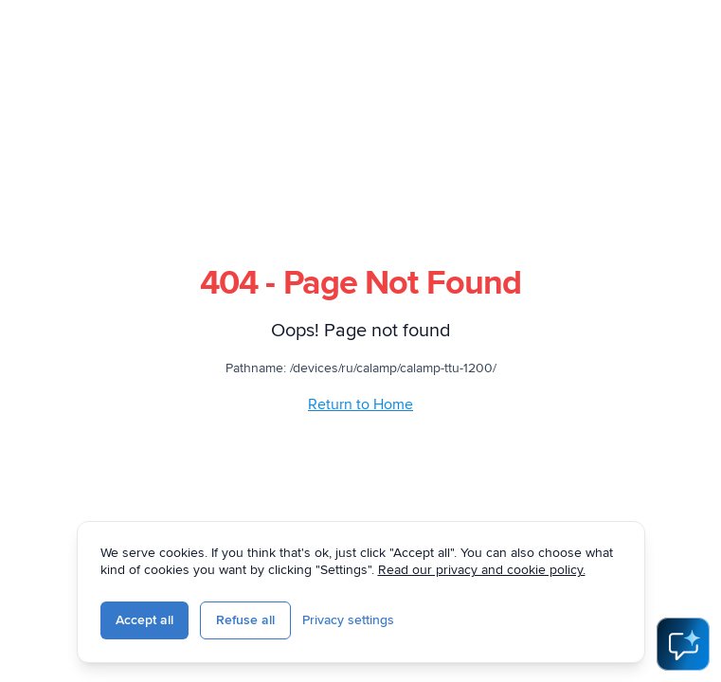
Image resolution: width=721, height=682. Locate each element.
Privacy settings (348, 620)
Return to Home (360, 404)
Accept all (144, 620)
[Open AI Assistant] (683, 644)
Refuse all (245, 620)
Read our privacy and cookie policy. (482, 570)
